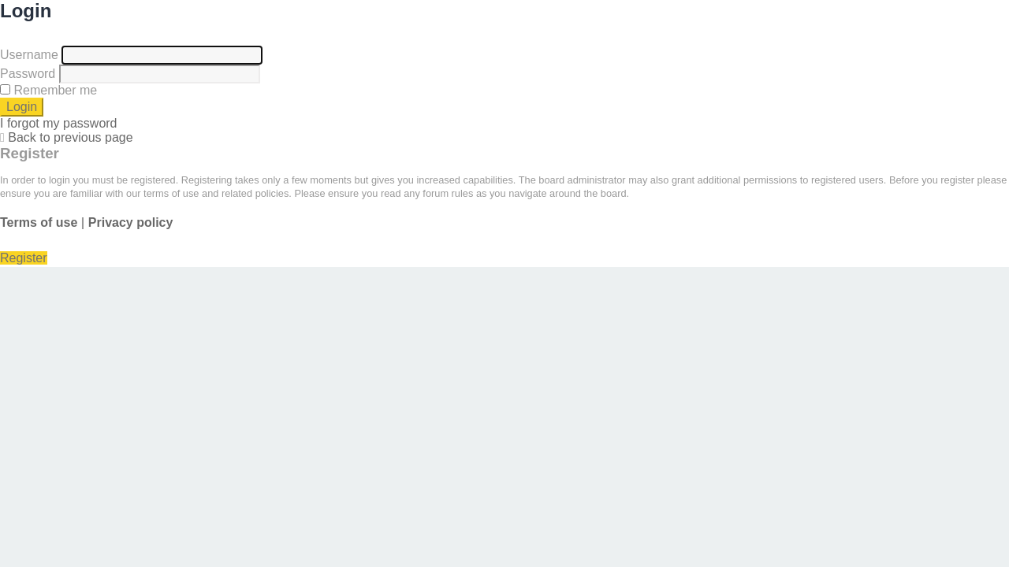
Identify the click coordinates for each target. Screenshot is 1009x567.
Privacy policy (130, 222)
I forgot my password (58, 123)
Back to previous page (70, 137)
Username (29, 54)
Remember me (48, 90)
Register (23, 258)
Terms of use (38, 222)
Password (27, 73)
